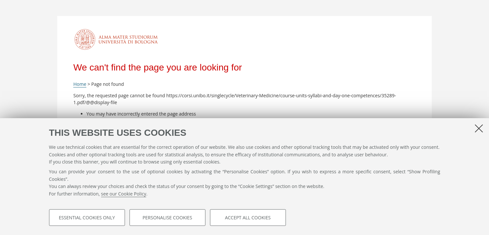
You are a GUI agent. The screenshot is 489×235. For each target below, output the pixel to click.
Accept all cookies (248, 217)
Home (79, 84)
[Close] (479, 128)
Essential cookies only (87, 217)
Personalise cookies (167, 217)
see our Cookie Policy (123, 194)
